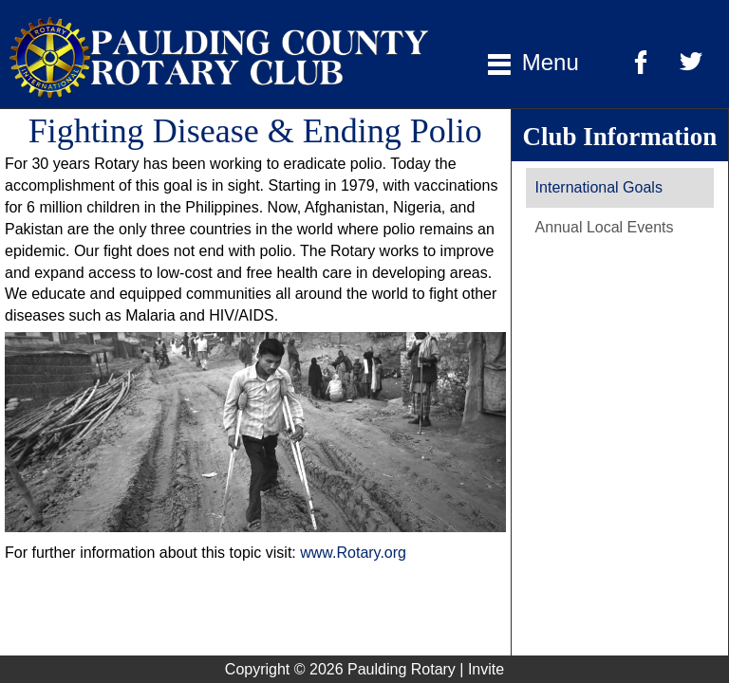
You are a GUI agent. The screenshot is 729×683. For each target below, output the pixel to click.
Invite (486, 669)
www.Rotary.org (353, 553)
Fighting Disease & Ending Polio (255, 131)
